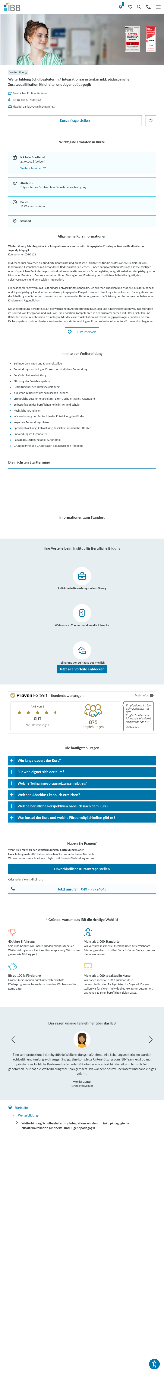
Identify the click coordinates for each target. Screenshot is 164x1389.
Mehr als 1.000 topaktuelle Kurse (107, 976)
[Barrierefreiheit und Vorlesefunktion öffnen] (154, 1364)
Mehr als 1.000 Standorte (102, 941)
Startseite (18, 1107)
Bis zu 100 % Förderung (24, 976)
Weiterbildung (25, 1115)
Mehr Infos (144, 695)
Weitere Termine (33, 168)
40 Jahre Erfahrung (21, 941)
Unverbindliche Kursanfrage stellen (82, 869)
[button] (82, 331)
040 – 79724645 (82, 889)
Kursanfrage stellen (75, 120)
